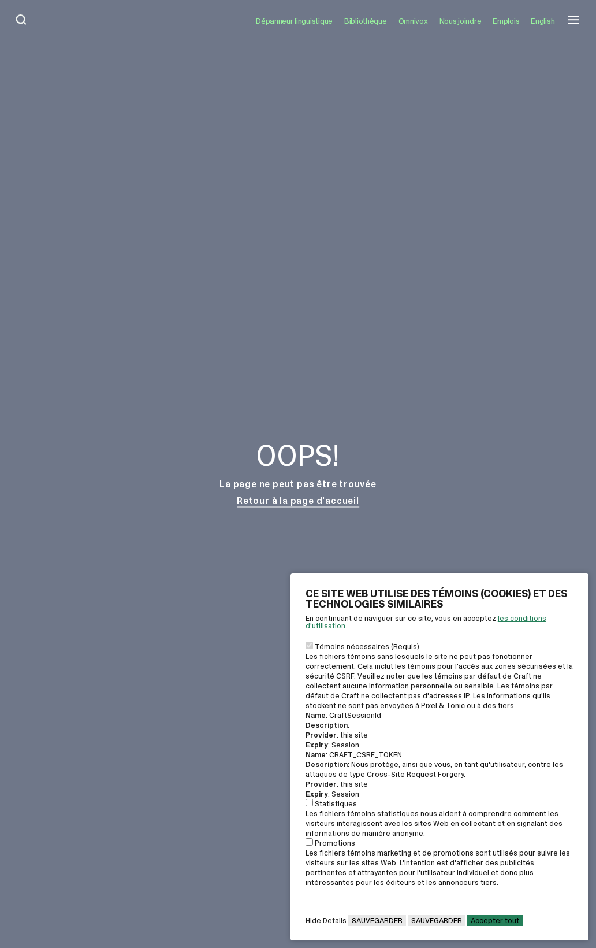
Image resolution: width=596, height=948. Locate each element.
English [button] (542, 20)
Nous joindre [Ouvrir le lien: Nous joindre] (460, 20)
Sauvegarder (377, 920)
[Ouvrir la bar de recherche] (21, 20)
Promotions (335, 843)
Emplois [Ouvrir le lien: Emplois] (506, 20)
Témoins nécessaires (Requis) (367, 646)
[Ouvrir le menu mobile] (573, 20)
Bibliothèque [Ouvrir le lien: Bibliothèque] (365, 20)
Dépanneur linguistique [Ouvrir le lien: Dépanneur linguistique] (294, 20)
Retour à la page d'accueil (298, 501)
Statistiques (336, 804)
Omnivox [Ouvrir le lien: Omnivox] (413, 20)
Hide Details (326, 920)
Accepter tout (495, 920)
